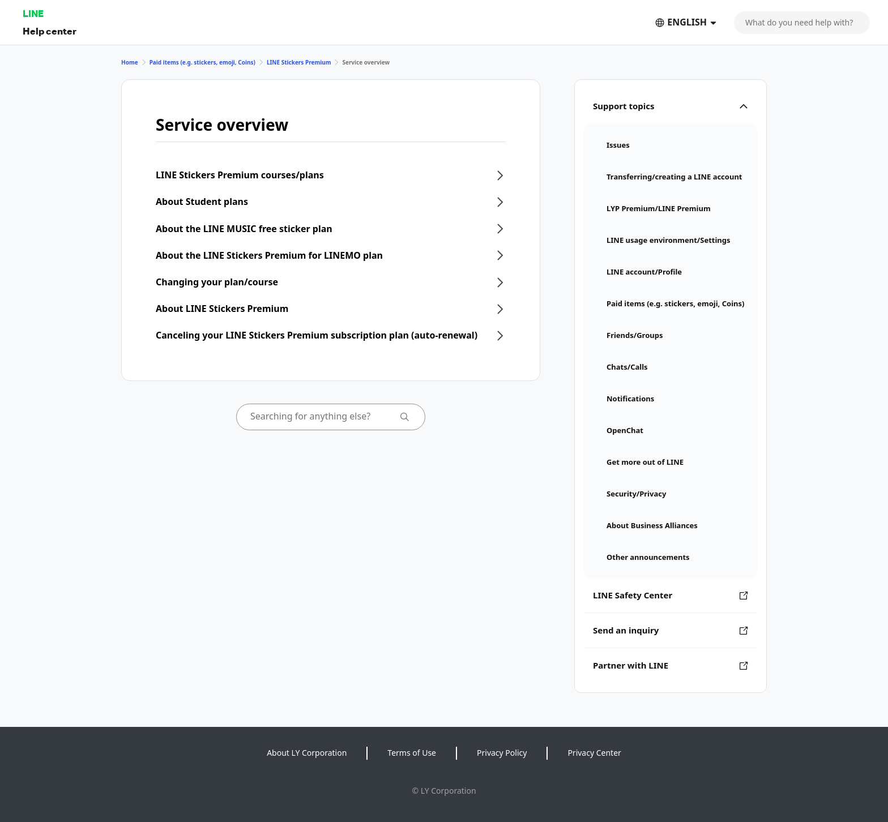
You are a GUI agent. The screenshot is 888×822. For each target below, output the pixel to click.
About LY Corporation (307, 752)
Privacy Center (594, 752)
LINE (33, 13)
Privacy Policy (502, 752)
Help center (49, 31)
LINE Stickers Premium (299, 62)
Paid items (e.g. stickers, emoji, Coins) (202, 62)
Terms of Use (411, 752)
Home (129, 62)
